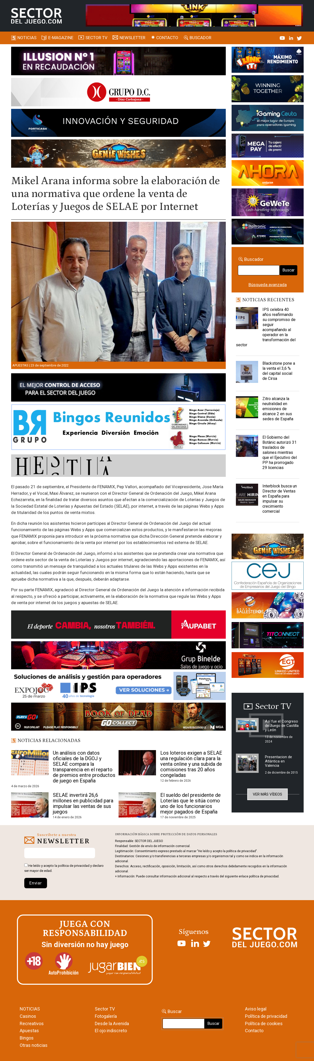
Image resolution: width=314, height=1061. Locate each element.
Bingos (27, 1038)
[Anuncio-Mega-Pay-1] (268, 146)
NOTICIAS (30, 1008)
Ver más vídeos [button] (267, 794)
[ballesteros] (268, 606)
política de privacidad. (264, 876)
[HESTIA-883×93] (118, 466)
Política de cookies (264, 1023)
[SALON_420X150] (268, 174)
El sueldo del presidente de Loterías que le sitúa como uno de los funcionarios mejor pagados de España (190, 803)
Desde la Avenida (112, 1023)
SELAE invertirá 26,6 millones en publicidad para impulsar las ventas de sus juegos (83, 803)
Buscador (200, 37)
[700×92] (118, 717)
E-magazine (60, 37)
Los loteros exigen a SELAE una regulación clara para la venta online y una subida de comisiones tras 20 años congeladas (191, 764)
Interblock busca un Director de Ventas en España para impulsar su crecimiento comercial (279, 499)
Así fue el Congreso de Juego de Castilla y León (282, 725)
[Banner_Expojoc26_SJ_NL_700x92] (118, 686)
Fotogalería (106, 1016)
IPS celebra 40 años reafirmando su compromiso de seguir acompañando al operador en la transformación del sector (266, 327)
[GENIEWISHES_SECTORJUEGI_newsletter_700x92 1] (118, 154)
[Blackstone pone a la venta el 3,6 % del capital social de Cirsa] (247, 373)
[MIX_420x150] (268, 665)
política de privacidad (73, 866)
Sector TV (105, 1008)
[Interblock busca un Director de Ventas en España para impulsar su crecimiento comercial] (247, 496)
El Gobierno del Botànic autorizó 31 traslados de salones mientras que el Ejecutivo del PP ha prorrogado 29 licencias (279, 452)
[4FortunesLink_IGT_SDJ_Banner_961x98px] (194, 14)
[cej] (268, 576)
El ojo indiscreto (111, 1030)
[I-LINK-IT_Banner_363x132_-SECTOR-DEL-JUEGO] (268, 60)
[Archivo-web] (268, 232)
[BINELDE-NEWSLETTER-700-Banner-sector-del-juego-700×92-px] (118, 656)
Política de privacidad (266, 1016)
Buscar (288, 270)
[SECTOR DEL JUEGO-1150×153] (118, 92)
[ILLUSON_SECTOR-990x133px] (118, 61)
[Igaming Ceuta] (268, 118)
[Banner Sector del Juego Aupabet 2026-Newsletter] (118, 625)
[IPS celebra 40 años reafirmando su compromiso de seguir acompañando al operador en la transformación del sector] (247, 319)
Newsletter (132, 37)
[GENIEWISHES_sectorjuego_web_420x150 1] (268, 547)
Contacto (167, 37)
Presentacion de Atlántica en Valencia (278, 761)
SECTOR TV (96, 37)
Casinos (28, 1016)
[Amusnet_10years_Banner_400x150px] (268, 89)
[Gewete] (268, 203)
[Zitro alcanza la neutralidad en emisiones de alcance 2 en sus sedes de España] (247, 409)
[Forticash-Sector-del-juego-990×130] (118, 123)
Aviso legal (255, 1008)
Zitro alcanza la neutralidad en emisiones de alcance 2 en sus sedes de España (277, 408)
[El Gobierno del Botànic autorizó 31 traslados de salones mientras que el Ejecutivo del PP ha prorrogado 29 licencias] (247, 447)
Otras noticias (34, 1045)
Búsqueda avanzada (268, 284)
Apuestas (20, 365)
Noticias (26, 37)
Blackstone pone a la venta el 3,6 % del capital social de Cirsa (278, 371)
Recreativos (32, 1023)
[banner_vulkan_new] (118, 388)
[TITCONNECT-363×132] (268, 636)
